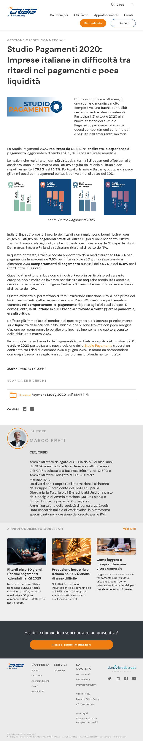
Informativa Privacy (86, 684)
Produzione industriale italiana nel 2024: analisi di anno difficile (71, 574)
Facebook (126, 678)
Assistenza (59, 670)
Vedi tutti (129, 528)
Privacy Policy (83, 679)
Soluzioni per (59, 15)
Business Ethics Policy (87, 699)
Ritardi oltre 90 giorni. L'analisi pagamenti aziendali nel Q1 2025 (24, 574)
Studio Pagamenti (97, 345)
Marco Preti (48, 440)
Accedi (125, 23)
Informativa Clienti (85, 704)
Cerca (120, 4)
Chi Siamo (81, 15)
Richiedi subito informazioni (71, 644)
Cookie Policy (83, 693)
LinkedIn (117, 678)
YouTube (134, 678)
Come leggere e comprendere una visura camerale (111, 564)
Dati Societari (83, 674)
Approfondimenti (106, 15)
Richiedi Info (93, 23)
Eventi (128, 15)
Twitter (109, 678)
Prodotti (35, 670)
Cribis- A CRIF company (22, 11)
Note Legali (82, 713)
